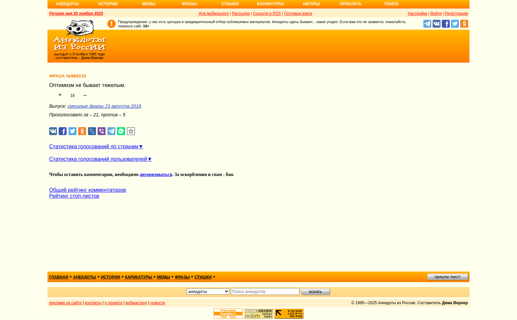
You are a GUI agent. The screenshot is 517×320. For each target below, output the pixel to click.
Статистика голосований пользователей (98, 159)
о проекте (114, 303)
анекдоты (84, 277)
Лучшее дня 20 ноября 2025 (76, 13)
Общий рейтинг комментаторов (87, 190)
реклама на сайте (65, 303)
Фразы (189, 4)
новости (157, 303)
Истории (108, 4)
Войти (435, 13)
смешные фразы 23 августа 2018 (104, 106)
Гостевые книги (298, 13)
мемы (163, 277)
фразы (182, 277)
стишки (203, 277)
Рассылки (241, 13)
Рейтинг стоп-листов (74, 196)
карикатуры (138, 277)
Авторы (311, 4)
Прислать (351, 4)
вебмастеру (136, 303)
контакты (93, 303)
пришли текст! (448, 277)
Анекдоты (67, 4)
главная (58, 277)
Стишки (229, 4)
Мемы (148, 4)
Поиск (391, 4)
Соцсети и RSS (267, 13)
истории (110, 277)
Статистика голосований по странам (93, 146)
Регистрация (456, 13)
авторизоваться (156, 174)
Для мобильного (214, 13)
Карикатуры (270, 4)
